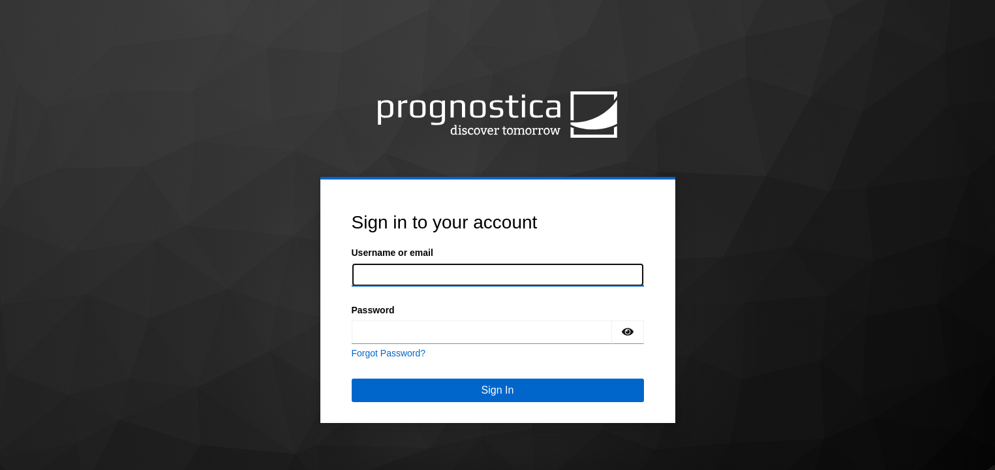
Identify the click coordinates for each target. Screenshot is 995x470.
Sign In (498, 390)
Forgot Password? (389, 353)
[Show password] (627, 332)
